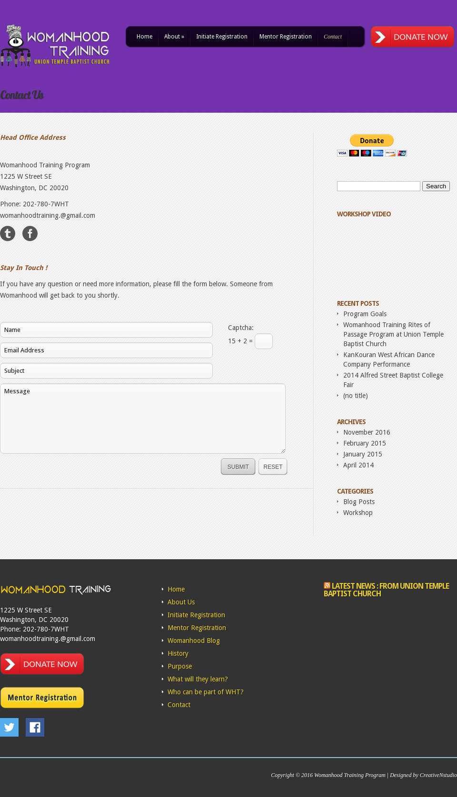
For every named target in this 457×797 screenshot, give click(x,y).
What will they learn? (198, 679)
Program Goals (365, 314)
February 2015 (364, 443)
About (174, 36)
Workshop (358, 512)
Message (143, 418)
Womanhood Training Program (350, 775)
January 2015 (362, 454)
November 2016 (366, 432)
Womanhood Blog (194, 640)
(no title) (355, 395)
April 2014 (358, 465)
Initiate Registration (222, 36)
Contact (333, 36)
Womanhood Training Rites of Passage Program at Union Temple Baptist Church (393, 334)
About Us (181, 602)
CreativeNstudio (438, 775)
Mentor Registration (285, 36)
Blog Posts (359, 501)
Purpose (180, 666)
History (178, 653)
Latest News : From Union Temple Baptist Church (386, 590)
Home (144, 36)
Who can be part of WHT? (206, 692)
